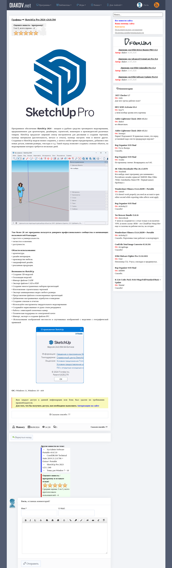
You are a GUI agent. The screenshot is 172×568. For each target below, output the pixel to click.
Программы (43, 5)
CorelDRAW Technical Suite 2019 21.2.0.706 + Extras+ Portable (55, 458)
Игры (80, 5)
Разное (95, 5)
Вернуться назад (21, 437)
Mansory (20, 427)
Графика (16, 19)
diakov (20, 5)
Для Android (114, 5)
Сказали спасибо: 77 (61, 414)
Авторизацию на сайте (88, 405)
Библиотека (63, 5)
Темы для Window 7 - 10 (58, 470)
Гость (143, 5)
